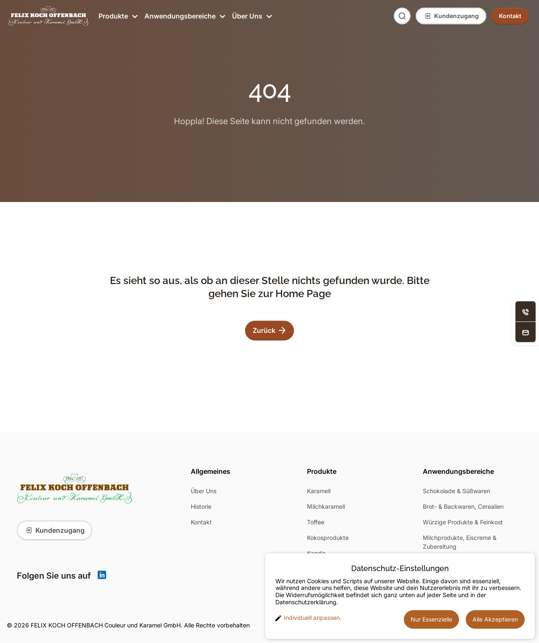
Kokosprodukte (328, 537)
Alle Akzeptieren (495, 619)
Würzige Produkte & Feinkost (463, 522)
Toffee (315, 522)
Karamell (319, 490)
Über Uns (251, 16)
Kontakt (201, 522)
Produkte (117, 16)
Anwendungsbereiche (184, 16)
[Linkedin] (102, 575)
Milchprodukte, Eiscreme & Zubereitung (459, 542)
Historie (201, 506)
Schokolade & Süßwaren (456, 490)
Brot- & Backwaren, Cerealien (463, 506)
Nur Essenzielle (431, 619)
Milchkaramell (326, 506)
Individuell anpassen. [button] (308, 617)
